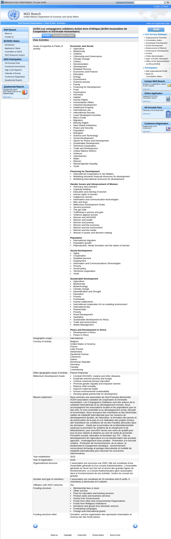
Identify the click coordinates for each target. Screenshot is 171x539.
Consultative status (154, 40)
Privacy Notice (98, 535)
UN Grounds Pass (12, 63)
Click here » (7, 97)
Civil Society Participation (30, 23)
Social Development (154, 45)
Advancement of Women (156, 48)
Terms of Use (115, 535)
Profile (46, 35)
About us (8, 33)
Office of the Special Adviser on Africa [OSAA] (157, 62)
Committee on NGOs (13, 52)
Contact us (9, 37)
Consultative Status (63, 35)
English (157, 6)
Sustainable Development (156, 43)
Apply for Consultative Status (154, 75)
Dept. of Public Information (157, 59)
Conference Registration (15, 77)
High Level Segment (13, 70)
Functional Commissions (15, 66)
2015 (72, 456)
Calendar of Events (13, 73)
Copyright (68, 535)
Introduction (9, 45)
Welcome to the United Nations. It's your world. (25, 2)
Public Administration (154, 56)
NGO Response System (15, 55)
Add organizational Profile (156, 71)
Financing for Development (157, 51)
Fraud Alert (82, 535)
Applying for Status (12, 48)
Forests (149, 53)
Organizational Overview (156, 38)
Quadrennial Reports (13, 80)
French (165, 6)
